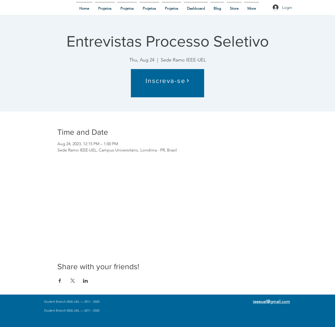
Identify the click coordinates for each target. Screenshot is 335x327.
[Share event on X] (72, 281)
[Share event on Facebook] (59, 281)
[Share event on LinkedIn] (85, 281)
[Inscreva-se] (167, 80)
